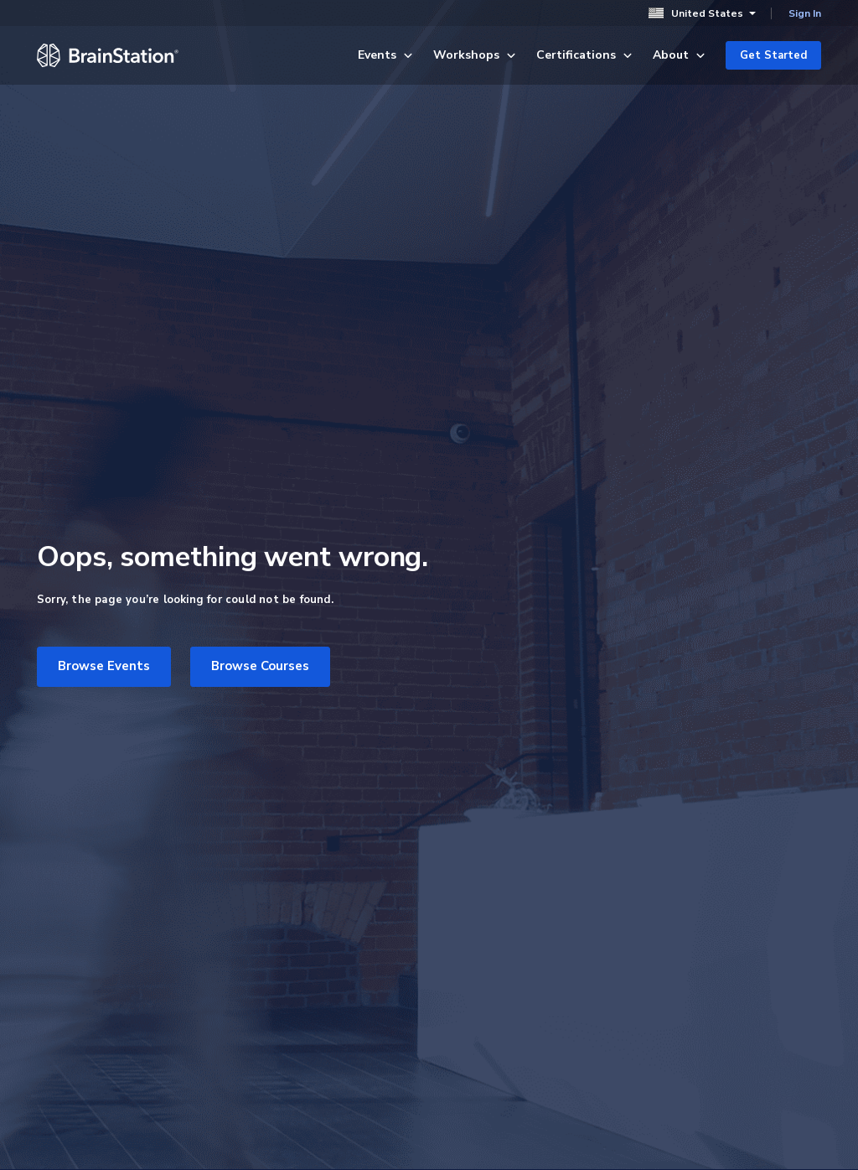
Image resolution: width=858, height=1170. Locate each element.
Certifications (584, 55)
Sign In (804, 13)
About (679, 55)
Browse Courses (260, 666)
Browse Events (104, 666)
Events (385, 55)
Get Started (773, 55)
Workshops (474, 55)
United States (702, 13)
